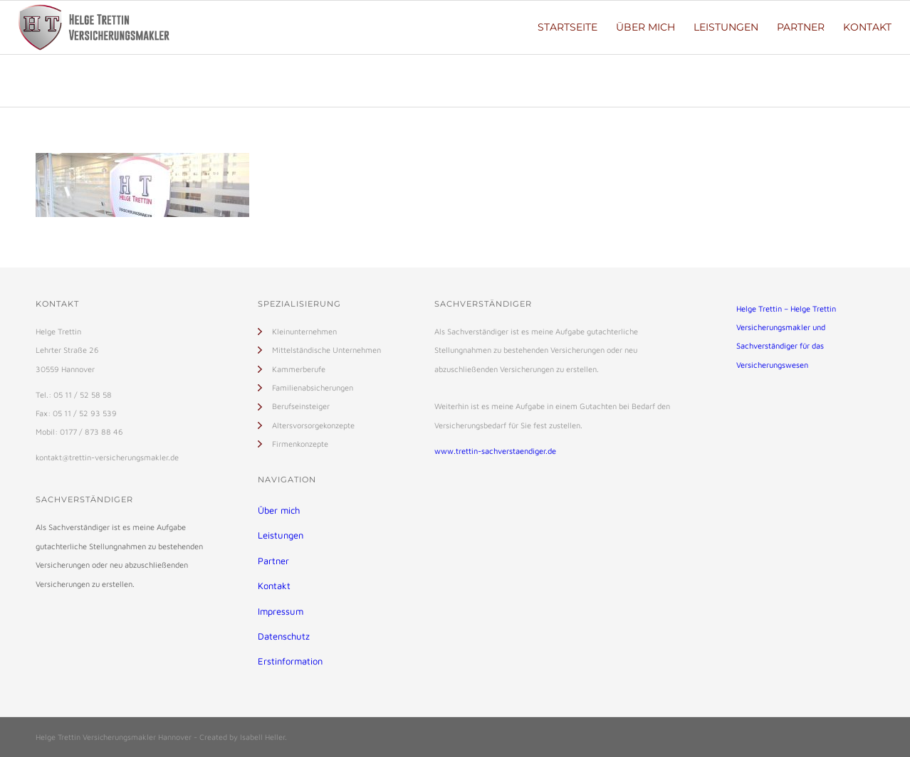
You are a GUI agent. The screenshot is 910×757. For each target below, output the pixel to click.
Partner (273, 560)
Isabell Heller (262, 736)
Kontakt (274, 585)
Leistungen (280, 535)
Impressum (280, 611)
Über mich (279, 510)
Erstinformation (290, 661)
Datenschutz (284, 636)
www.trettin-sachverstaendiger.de (495, 450)
